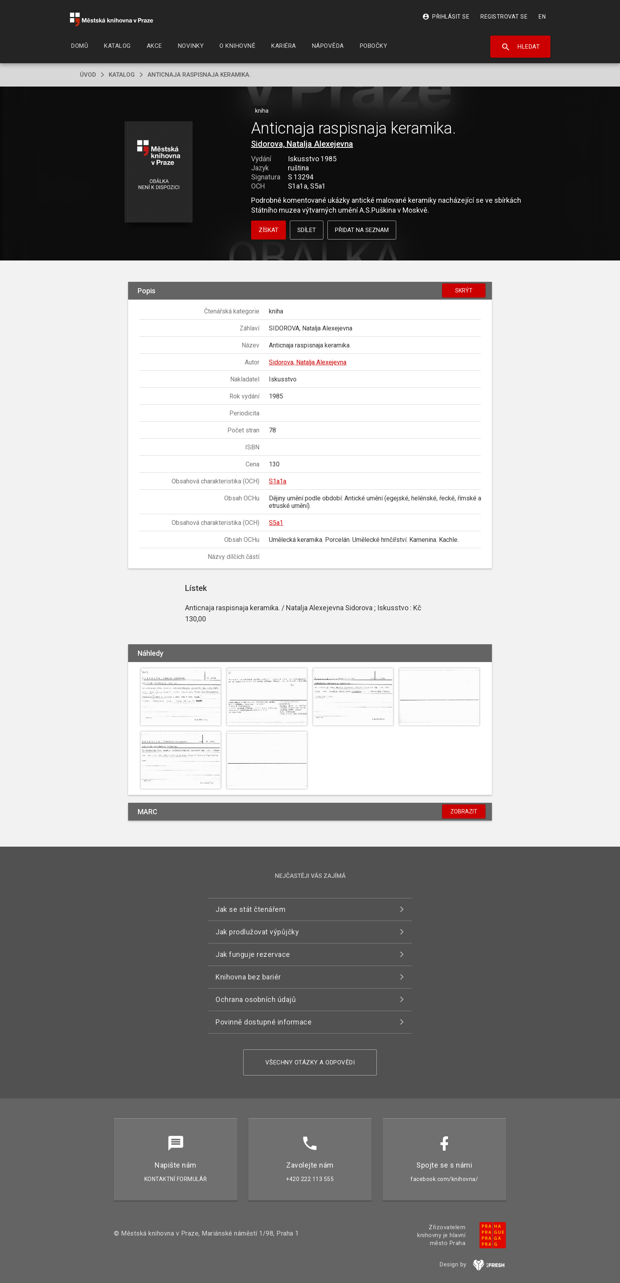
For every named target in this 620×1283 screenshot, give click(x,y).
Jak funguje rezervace (252, 954)
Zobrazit (463, 811)
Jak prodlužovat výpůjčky (257, 932)
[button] (158, 172)
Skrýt (464, 290)
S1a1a (277, 481)
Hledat (520, 47)
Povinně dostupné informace (263, 1022)
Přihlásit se (445, 16)
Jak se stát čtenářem (250, 909)
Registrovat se (503, 16)
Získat (268, 230)
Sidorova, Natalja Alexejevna (302, 144)
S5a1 (276, 522)
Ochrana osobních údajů (255, 999)
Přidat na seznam (362, 230)
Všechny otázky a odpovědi (310, 1062)
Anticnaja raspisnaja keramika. (199, 74)
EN (542, 16)
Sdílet (306, 230)
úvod (88, 74)
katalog (122, 74)
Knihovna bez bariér (248, 977)
